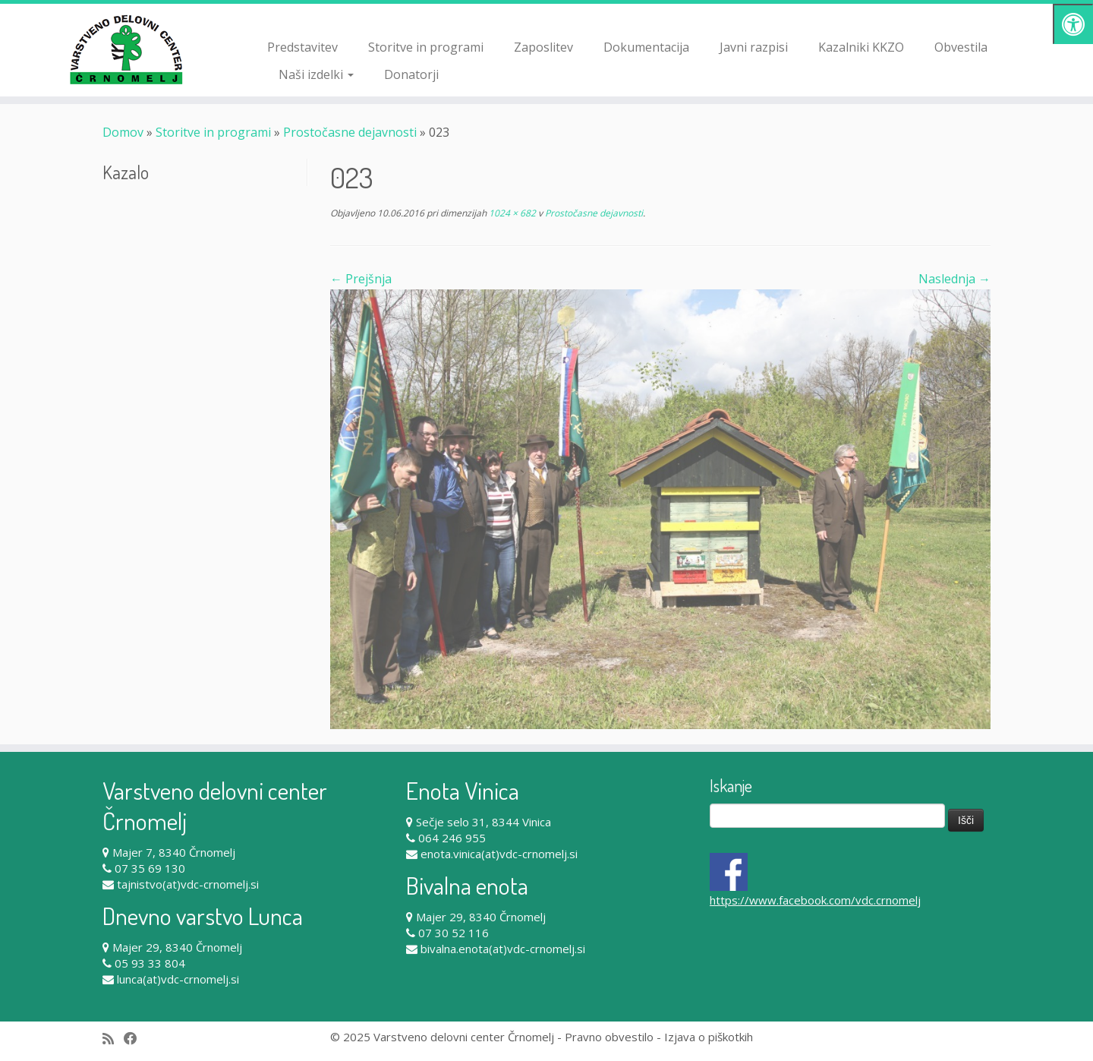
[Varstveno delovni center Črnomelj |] (126, 49)
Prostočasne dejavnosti (350, 132)
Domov (122, 132)
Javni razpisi (754, 47)
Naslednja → (954, 278)
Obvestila (960, 47)
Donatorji (411, 74)
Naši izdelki (316, 74)
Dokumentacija (646, 47)
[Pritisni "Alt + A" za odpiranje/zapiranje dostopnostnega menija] (1073, 24)
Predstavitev (302, 47)
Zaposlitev (543, 47)
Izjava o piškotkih (708, 1036)
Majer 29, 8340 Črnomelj (177, 947)
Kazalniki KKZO (861, 47)
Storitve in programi (426, 47)
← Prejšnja (361, 278)
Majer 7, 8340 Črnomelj (173, 852)
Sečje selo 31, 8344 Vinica (483, 821)
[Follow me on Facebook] (135, 1039)
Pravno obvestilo (609, 1036)
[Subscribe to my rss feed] (113, 1039)
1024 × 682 (511, 213)
